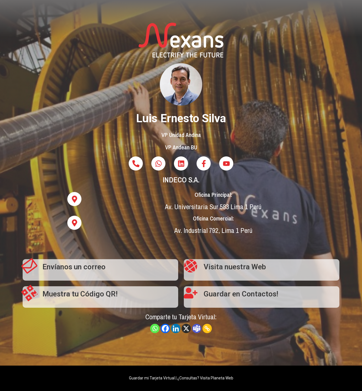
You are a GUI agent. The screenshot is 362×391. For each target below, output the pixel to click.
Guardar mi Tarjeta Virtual (152, 378)
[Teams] (196, 328)
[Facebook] (165, 328)
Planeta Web (222, 378)
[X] (186, 328)
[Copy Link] (207, 328)
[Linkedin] (175, 328)
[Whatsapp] (155, 328)
